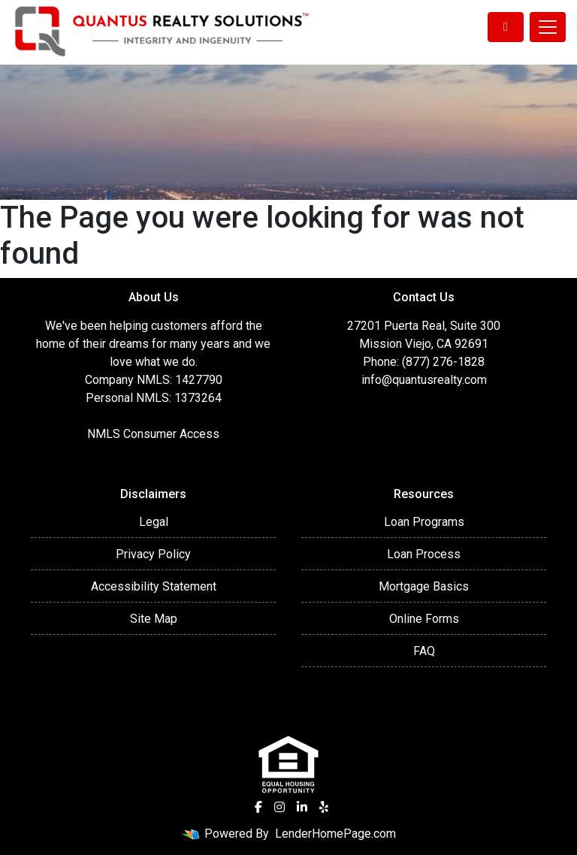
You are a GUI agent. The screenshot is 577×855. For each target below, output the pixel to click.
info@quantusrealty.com (424, 380)
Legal (153, 522)
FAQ (424, 651)
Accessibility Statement (153, 586)
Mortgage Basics (424, 586)
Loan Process (424, 554)
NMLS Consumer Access (153, 434)
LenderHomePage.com (335, 833)
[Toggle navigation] (548, 27)
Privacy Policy (153, 554)
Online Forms (424, 619)
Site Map (153, 619)
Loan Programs (424, 522)
